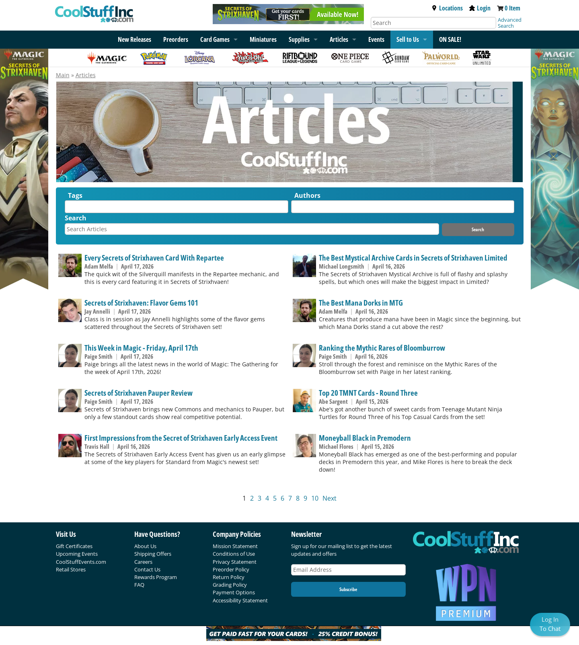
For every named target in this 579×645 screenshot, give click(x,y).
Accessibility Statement (240, 600)
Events (376, 39)
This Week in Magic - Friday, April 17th (141, 347)
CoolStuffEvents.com (81, 561)
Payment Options (234, 592)
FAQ (139, 584)
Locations (447, 8)
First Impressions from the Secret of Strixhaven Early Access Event (180, 437)
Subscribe (348, 589)
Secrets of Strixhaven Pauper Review (138, 392)
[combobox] (176, 206)
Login (480, 8)
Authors (307, 195)
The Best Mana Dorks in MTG (361, 302)
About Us (145, 546)
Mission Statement (235, 546)
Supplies (299, 39)
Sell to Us (407, 39)
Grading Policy (230, 584)
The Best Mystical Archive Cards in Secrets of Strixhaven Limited (413, 257)
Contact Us (147, 569)
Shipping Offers (152, 553)
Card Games (215, 39)
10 (314, 498)
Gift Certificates (74, 546)
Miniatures (263, 39)
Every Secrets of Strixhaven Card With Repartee (154, 257)
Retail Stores (71, 569)
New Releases (134, 39)
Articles (339, 39)
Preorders (175, 39)
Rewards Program (155, 577)
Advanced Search (510, 22)
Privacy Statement (235, 561)
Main (63, 75)
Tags (75, 195)
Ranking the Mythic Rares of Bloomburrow (382, 347)
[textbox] (69, 208)
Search (75, 218)
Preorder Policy (231, 569)
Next (329, 498)
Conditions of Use (234, 553)
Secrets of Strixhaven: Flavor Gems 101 (141, 302)
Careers (143, 561)
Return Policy (228, 577)
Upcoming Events (77, 553)
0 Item (512, 8)
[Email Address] (348, 570)
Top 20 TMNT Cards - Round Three (368, 392)
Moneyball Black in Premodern (365, 437)
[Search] (433, 23)
